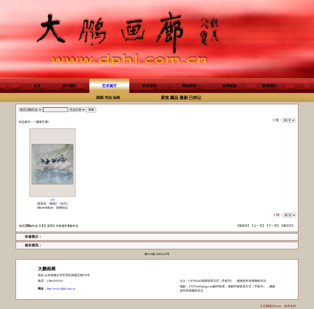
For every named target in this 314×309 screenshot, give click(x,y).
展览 (165, 97)
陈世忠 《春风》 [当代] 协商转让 (54, 203)
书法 (108, 98)
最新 (184, 97)
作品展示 (24, 122)
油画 (116, 98)
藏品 (174, 97)
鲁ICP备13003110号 (157, 254)
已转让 (195, 97)
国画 (100, 98)
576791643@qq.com (201, 286)
